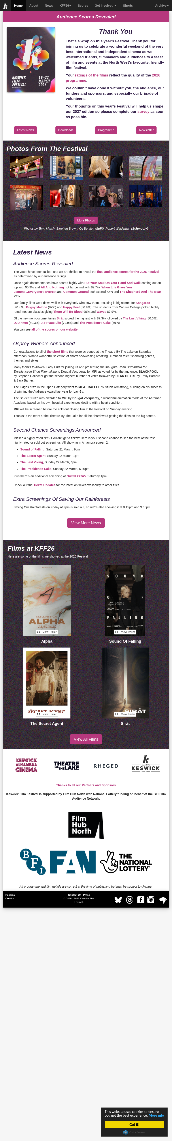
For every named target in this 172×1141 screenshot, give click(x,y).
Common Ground (76, 292)
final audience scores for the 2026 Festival (128, 272)
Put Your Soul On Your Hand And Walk (112, 283)
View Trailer (47, 632)
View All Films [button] (86, 739)
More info (156, 1115)
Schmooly (139, 228)
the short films (57, 351)
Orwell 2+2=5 (76, 476)
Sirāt (60, 318)
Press (86, 895)
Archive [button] (162, 5)
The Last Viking (134, 318)
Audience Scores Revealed (85, 16)
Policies (10, 895)
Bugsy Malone (36, 307)
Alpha (47, 641)
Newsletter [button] (146, 130)
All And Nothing (52, 287)
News (49, 5)
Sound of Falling (32, 449)
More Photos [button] (86, 220)
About (33, 5)
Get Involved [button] (105, 5)
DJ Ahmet (21, 323)
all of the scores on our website (54, 329)
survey (143, 112)
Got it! (134, 1124)
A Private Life (51, 323)
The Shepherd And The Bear (140, 292)
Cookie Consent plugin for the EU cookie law (134, 1132)
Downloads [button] (66, 130)
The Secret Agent (33, 456)
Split (99, 228)
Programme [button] (106, 130)
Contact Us (74, 895)
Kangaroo (143, 303)
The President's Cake (95, 323)
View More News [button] (86, 523)
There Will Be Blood (68, 311)
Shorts (128, 5)
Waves (101, 311)
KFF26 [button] (65, 5)
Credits (10, 898)
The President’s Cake (35, 469)
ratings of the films (91, 75)
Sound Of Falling (125, 641)
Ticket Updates (44, 485)
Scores (83, 5)
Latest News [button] (25, 130)
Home (18, 5)
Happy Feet (71, 307)
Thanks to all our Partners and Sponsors (86, 785)
